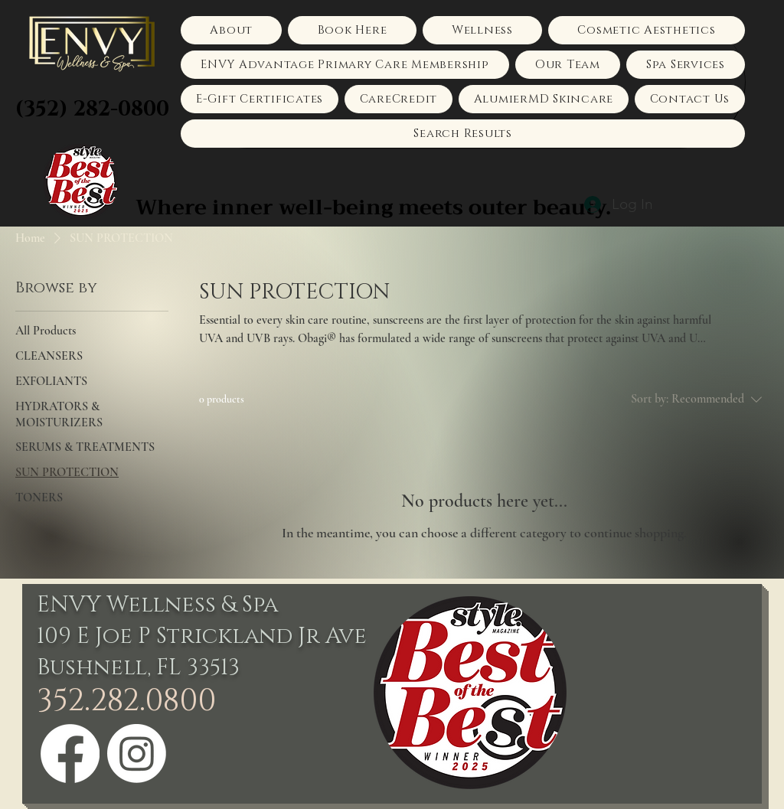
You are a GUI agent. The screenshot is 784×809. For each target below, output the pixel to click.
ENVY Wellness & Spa (157, 605)
